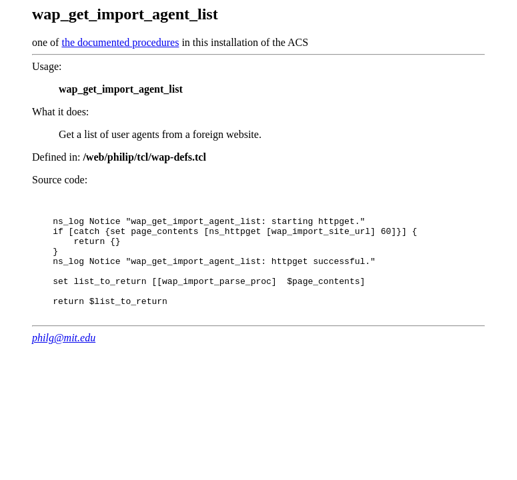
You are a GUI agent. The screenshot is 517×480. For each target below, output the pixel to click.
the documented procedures (120, 42)
